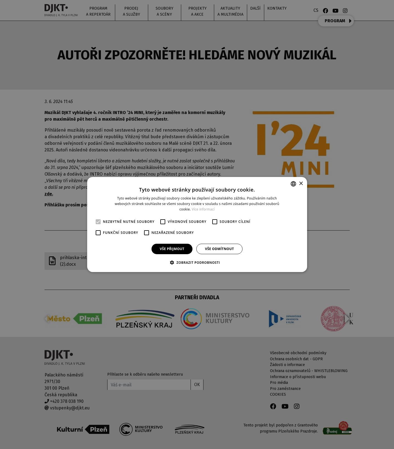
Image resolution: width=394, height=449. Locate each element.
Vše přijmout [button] (172, 248)
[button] (197, 262)
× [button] (301, 183)
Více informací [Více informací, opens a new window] (203, 209)
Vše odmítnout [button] (219, 248)
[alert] (197, 224)
